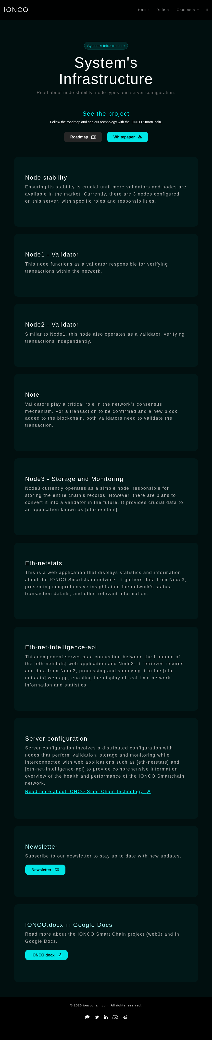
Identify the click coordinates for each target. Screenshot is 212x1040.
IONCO (16, 9)
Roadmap (83, 137)
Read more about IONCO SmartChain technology (88, 791)
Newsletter (45, 870)
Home (143, 10)
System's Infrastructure (106, 46)
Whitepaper (127, 137)
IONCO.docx (47, 955)
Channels (188, 10)
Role (162, 10)
